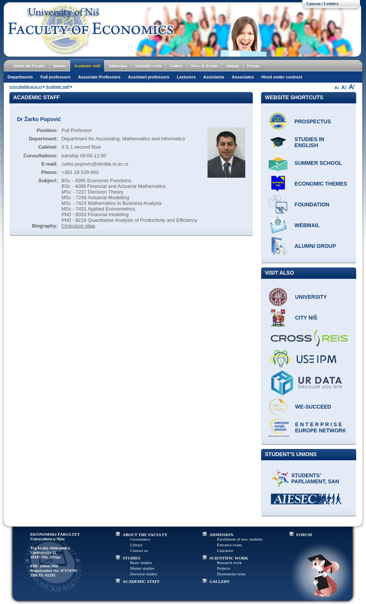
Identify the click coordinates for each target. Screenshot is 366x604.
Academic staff (87, 65)
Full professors (55, 77)
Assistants (214, 77)
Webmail (307, 225)
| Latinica (330, 3)
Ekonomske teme (231, 574)
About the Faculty (29, 65)
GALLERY (219, 581)
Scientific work (148, 65)
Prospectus (313, 121)
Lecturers (186, 77)
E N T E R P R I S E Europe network (320, 427)
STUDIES (131, 558)
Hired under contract (281, 77)
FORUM (304, 534)
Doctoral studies (143, 574)
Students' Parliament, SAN (315, 478)
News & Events (204, 65)
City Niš (306, 318)
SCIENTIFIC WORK (228, 558)
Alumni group (315, 246)
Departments (20, 77)
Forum (253, 65)
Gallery (176, 65)
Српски (313, 3)
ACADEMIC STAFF (141, 581)
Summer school (318, 163)
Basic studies (141, 562)
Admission (117, 65)
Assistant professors (148, 77)
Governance (140, 539)
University (311, 297)
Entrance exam (229, 545)
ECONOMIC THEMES (321, 184)
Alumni (232, 65)
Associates (243, 77)
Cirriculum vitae (78, 226)
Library (136, 545)
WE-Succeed (313, 407)
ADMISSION (221, 534)
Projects (223, 568)
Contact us (139, 550)
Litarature (225, 550)
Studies (59, 65)
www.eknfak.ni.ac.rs (25, 87)
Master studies (142, 568)
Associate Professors (99, 77)
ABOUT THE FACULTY (145, 534)
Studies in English (309, 142)
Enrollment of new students (240, 539)
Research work (229, 562)
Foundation (312, 204)
